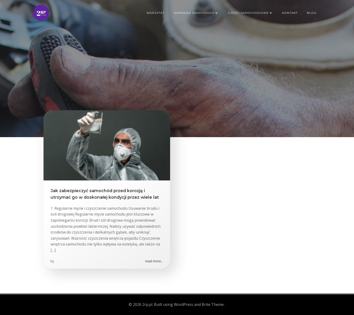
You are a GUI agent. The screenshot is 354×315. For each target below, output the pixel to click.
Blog (312, 13)
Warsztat (155, 13)
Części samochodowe (250, 13)
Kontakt (290, 13)
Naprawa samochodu (196, 13)
